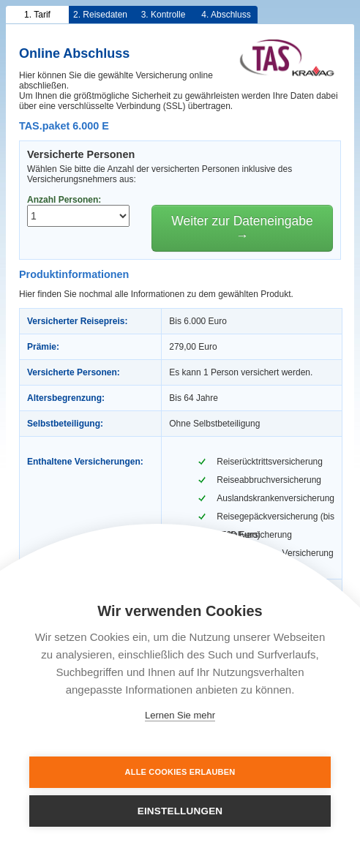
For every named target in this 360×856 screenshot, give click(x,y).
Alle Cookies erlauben (180, 771)
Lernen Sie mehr (180, 715)
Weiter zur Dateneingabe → (241, 228)
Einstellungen (180, 811)
